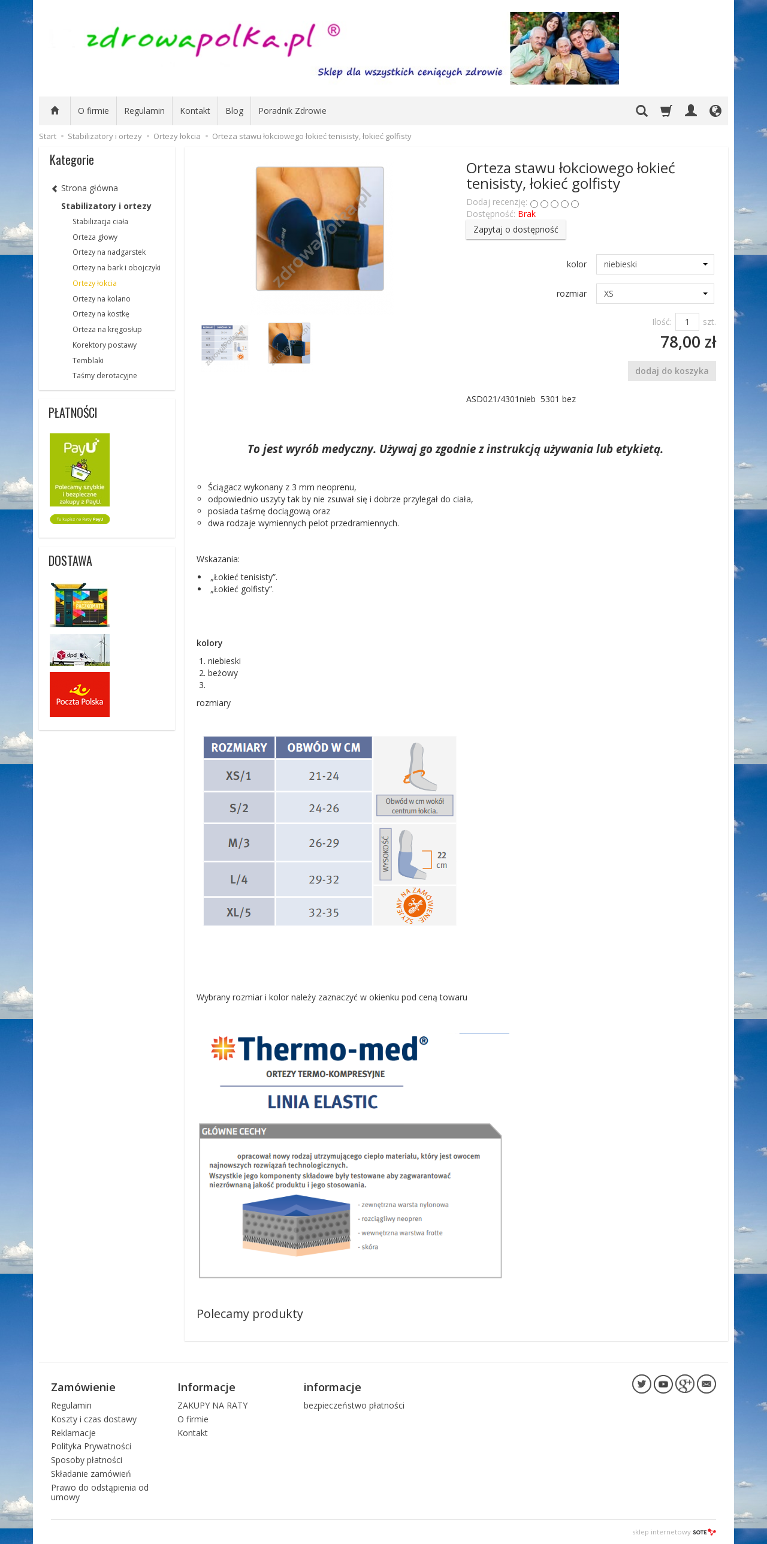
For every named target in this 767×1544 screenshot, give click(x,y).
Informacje (206, 1386)
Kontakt (195, 110)
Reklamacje (73, 1432)
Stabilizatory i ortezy (106, 206)
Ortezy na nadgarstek (109, 252)
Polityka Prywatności (91, 1446)
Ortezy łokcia (95, 283)
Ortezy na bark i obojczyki (117, 268)
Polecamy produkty (250, 1313)
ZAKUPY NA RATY (212, 1404)
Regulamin (144, 110)
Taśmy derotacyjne (105, 375)
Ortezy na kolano (102, 299)
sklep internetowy (674, 1531)
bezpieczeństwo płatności (354, 1404)
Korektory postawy (105, 345)
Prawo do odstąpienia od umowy (100, 1492)
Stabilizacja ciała (100, 221)
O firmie (93, 110)
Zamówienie (83, 1386)
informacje (332, 1386)
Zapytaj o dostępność (515, 229)
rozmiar (572, 293)
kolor (577, 264)
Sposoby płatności (86, 1459)
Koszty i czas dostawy (94, 1418)
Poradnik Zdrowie (292, 110)
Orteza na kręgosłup (107, 329)
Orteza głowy (95, 237)
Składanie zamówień (91, 1473)
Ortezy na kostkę (101, 314)
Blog (234, 110)
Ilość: (662, 321)
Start (47, 136)
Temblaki (88, 360)
